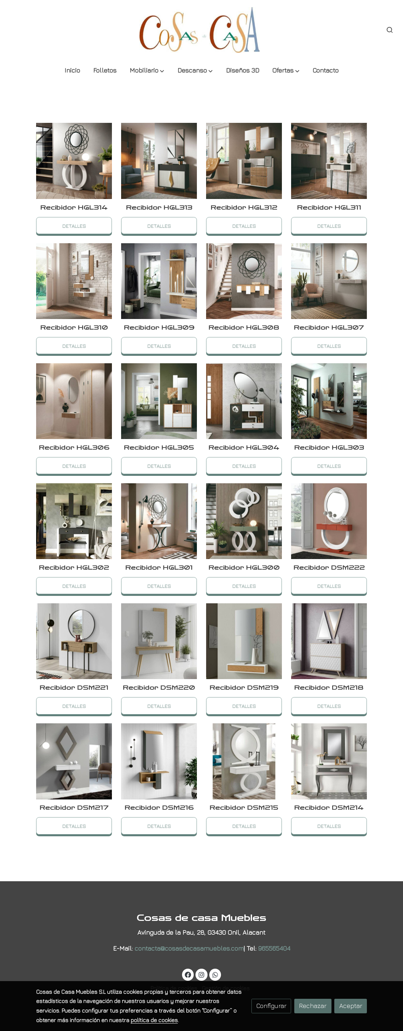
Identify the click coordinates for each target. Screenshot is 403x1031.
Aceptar (350, 1005)
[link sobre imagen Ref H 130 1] (74, 401)
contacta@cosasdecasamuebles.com (189, 948)
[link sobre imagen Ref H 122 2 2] (329, 161)
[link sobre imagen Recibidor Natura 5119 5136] (159, 641)
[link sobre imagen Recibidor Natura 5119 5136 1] (74, 641)
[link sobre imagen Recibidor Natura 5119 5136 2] (329, 521)
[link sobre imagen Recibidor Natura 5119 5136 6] (244, 401)
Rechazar (313, 1005)
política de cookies (154, 1020)
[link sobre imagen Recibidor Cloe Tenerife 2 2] (244, 761)
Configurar (271, 1005)
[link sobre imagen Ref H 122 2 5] (74, 161)
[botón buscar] (389, 29)
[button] (147, 71)
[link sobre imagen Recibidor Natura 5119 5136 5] (329, 401)
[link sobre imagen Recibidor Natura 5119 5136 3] (159, 521)
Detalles (74, 225)
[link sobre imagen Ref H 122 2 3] (244, 161)
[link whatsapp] (215, 974)
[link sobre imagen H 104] (244, 521)
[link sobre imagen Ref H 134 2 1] (329, 281)
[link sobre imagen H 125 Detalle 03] (244, 281)
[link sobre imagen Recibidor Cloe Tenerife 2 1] (329, 761)
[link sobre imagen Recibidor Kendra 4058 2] (74, 761)
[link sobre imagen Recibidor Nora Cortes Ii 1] (244, 641)
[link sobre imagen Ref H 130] (159, 401)
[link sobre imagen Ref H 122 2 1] (74, 281)
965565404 (274, 948)
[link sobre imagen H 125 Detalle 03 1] (159, 281)
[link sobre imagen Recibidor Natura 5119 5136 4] (74, 521)
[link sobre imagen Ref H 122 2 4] (159, 161)
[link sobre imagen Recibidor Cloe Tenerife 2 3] (159, 761)
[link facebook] (188, 974)
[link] (201, 30)
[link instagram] (202, 974)
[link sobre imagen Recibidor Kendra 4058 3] (329, 641)
